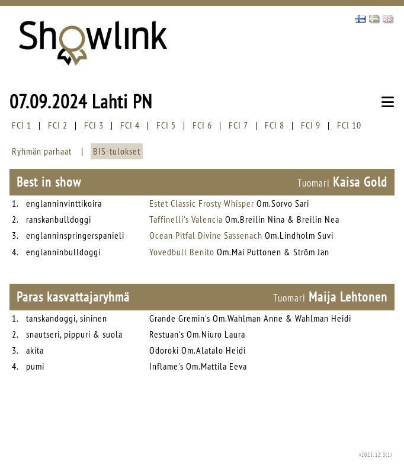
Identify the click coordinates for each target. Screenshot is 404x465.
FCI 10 (349, 125)
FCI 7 (238, 125)
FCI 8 (274, 125)
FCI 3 (94, 125)
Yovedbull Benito (181, 252)
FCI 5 (166, 125)
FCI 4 (130, 125)
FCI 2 (58, 125)
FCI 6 (202, 125)
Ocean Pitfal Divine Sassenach (205, 235)
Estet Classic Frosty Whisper (201, 203)
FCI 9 (310, 125)
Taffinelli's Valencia (186, 219)
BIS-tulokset (116, 151)
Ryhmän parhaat (42, 151)
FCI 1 (21, 125)
